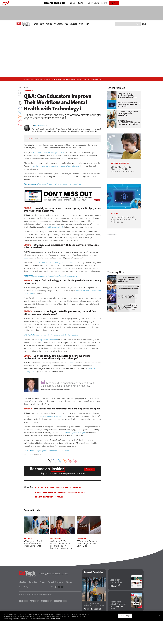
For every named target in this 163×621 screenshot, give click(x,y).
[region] (81, 616)
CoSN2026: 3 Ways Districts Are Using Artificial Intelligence (128, 113)
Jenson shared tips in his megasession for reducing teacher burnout (54, 166)
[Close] (159, 615)
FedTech (34, 601)
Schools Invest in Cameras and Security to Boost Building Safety (128, 279)
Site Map (69, 582)
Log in (144, 24)
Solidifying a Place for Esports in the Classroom (127, 297)
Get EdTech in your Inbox (115, 581)
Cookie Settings (124, 616)
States (42, 24)
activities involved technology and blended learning (58, 262)
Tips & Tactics (58, 24)
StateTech (46, 601)
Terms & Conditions (55, 582)
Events (81, 24)
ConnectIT (73, 24)
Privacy (42, 582)
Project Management (44, 497)
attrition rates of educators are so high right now (48, 416)
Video (66, 24)
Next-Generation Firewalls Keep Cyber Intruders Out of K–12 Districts (129, 104)
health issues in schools (55, 227)
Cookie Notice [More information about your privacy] (55, 619)
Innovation (62, 492)
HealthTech (60, 601)
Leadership (72, 492)
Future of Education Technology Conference (49, 152)
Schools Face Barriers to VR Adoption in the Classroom (128, 288)
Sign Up (113, 3)
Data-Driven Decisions (58, 487)
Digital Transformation (45, 492)
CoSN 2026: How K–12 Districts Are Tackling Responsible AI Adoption (127, 95)
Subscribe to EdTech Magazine (117, 603)
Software (58, 497)
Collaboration (75, 487)
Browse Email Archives (114, 586)
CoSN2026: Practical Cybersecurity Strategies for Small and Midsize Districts (129, 123)
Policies (81, 492)
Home (20, 87)
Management (26, 87)
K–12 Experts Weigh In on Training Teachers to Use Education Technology (127, 307)
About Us (22, 582)
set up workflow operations (48, 339)
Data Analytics (41, 487)
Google (26, 258)
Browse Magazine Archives (116, 608)
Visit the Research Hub (92, 609)
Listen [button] (30, 138)
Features (49, 24)
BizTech (23, 601)
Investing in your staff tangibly (75, 432)
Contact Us (33, 582)
